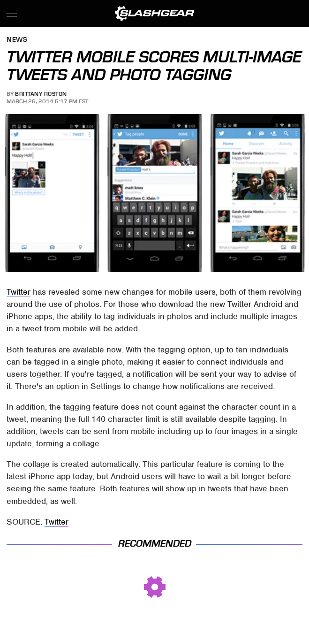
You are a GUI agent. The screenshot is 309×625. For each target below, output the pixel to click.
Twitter (18, 292)
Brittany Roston (41, 94)
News (17, 40)
